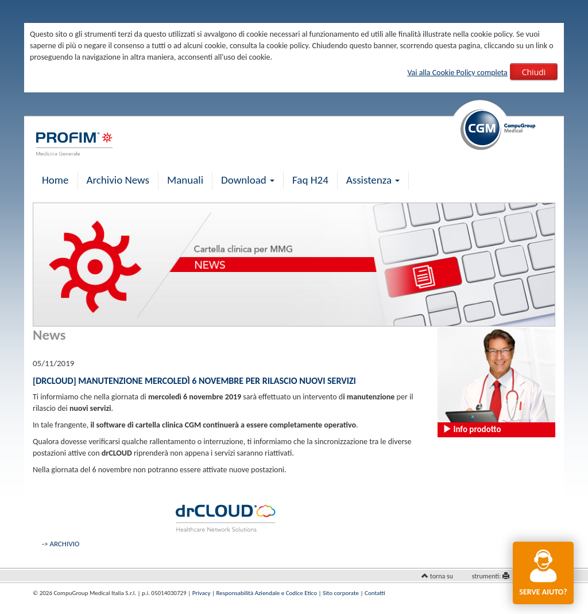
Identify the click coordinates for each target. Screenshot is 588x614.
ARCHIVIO (64, 543)
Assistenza (373, 179)
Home (55, 179)
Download (247, 179)
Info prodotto (472, 429)
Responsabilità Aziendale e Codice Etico (266, 593)
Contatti (375, 593)
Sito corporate (341, 593)
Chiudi (534, 72)
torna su (441, 576)
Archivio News (118, 179)
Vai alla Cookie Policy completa (457, 72)
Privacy (201, 593)
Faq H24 (310, 179)
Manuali (185, 179)
